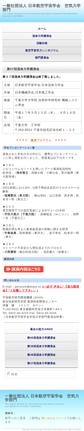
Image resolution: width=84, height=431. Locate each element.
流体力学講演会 (42, 35)
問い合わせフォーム (54, 418)
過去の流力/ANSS (41, 329)
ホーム (42, 28)
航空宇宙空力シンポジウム (42, 50)
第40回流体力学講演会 (41, 337)
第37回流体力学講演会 (41, 363)
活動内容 (42, 43)
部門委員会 (42, 57)
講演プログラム (41, 140)
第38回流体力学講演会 (41, 354)
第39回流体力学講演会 (41, 346)
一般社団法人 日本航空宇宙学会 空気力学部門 (42, 8)
